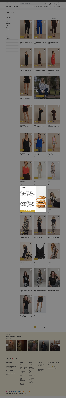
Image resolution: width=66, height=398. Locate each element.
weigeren (24, 204)
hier (28, 201)
